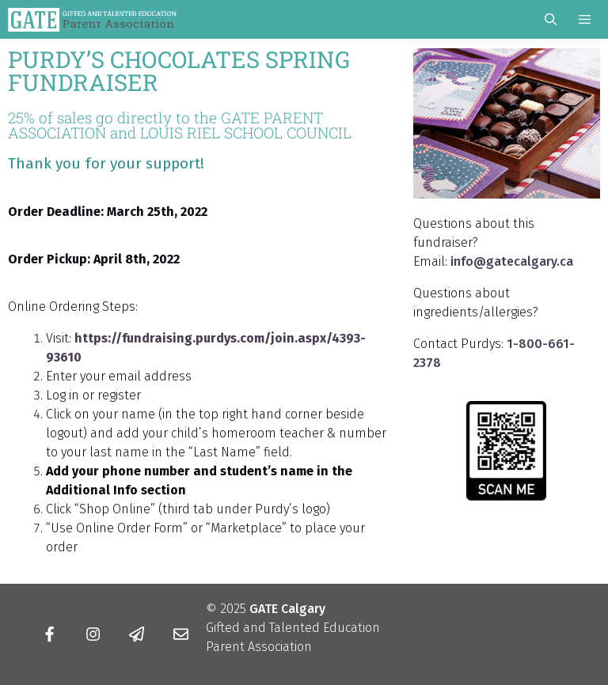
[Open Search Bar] (550, 20)
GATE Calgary (287, 608)
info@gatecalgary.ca (511, 261)
